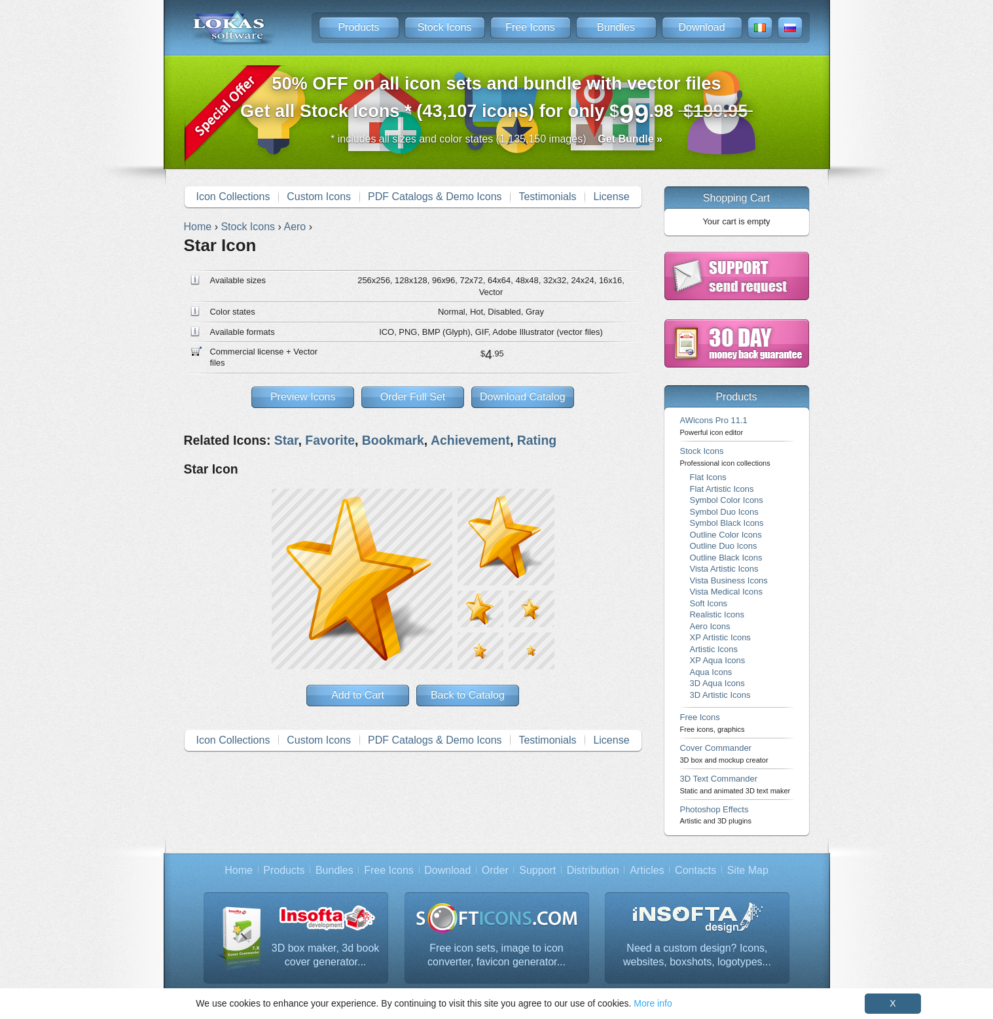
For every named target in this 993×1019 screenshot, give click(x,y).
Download (701, 27)
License (611, 196)
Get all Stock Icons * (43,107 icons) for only (496, 101)
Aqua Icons (711, 672)
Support (537, 870)
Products (358, 27)
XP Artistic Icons (720, 637)
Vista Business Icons (729, 580)
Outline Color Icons (726, 535)
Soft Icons (709, 603)
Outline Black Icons (726, 557)
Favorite (330, 440)
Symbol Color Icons (726, 500)
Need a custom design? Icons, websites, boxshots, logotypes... (697, 955)
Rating (536, 440)
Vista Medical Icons (726, 591)
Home (239, 870)
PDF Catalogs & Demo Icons (435, 196)
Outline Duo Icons (723, 546)
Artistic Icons (714, 649)
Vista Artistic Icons (724, 569)
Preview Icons (303, 396)
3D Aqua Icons (717, 683)
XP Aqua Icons (718, 660)
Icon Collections (233, 196)
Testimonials (547, 196)
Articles (647, 870)
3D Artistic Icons (720, 695)
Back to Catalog (468, 694)
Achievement (470, 440)
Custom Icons (319, 196)
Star (286, 440)
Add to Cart (357, 694)
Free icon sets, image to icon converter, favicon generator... (496, 955)
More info (653, 1003)
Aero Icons (710, 626)
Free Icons (530, 27)
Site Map (747, 870)
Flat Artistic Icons (722, 489)
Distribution (593, 870)
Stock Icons (445, 27)
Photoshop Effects (715, 814)
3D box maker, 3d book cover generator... (326, 955)
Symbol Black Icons (727, 523)
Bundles (616, 27)
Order (495, 870)
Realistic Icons (717, 614)
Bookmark (393, 440)
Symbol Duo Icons (724, 512)
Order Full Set (413, 396)
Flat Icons (708, 477)
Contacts (695, 870)
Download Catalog (523, 396)
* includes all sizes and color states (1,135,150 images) (496, 139)
